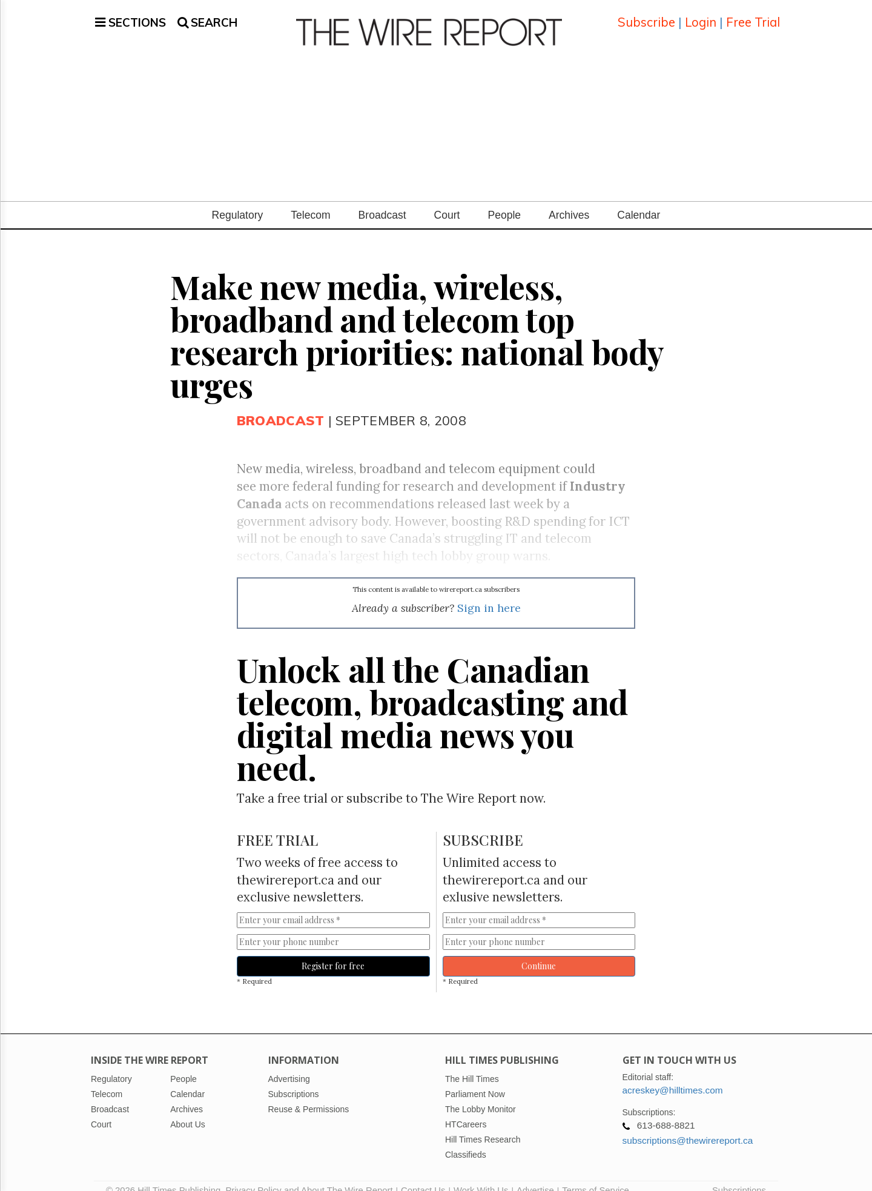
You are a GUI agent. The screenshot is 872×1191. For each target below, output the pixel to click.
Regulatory (237, 200)
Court (447, 200)
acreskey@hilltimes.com (673, 1075)
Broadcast (382, 200)
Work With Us (481, 1176)
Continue (538, 951)
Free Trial (753, 14)
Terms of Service (595, 1176)
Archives (569, 200)
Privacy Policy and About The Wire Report (308, 1176)
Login (700, 14)
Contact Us (423, 1176)
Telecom (310, 200)
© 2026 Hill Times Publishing (165, 1176)
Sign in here (489, 593)
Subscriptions (739, 1176)
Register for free (333, 951)
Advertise (535, 1176)
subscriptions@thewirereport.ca (688, 1126)
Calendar (638, 200)
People (504, 200)
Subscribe (646, 14)
